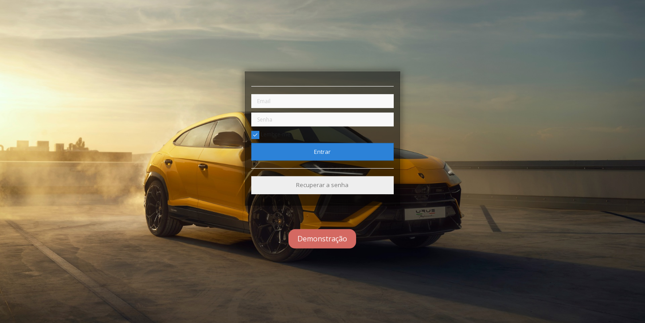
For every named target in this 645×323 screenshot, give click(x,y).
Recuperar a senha (322, 185)
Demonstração (322, 239)
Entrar (322, 152)
